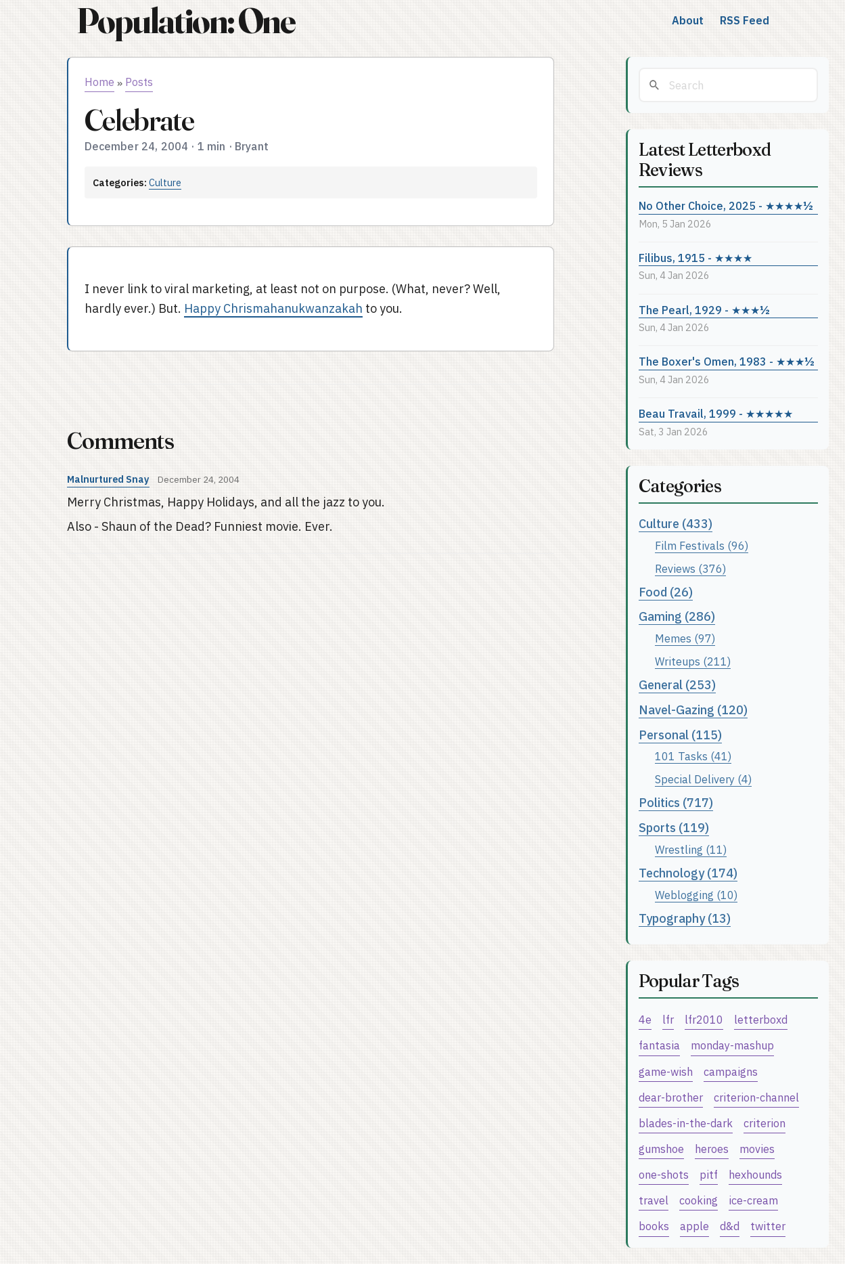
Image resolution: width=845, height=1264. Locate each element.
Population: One (186, 20)
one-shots (664, 1174)
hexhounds (755, 1174)
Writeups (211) (693, 661)
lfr (668, 1019)
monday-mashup (732, 1045)
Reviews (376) (690, 568)
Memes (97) (685, 638)
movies (757, 1148)
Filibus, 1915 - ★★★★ (695, 257)
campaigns (731, 1071)
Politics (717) (676, 802)
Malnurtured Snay (108, 479)
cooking (698, 1200)
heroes (712, 1148)
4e (645, 1019)
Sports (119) (674, 827)
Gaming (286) (677, 616)
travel (653, 1200)
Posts (139, 82)
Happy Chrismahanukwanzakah (273, 308)
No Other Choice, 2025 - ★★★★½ (726, 205)
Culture (165, 182)
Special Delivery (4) (703, 779)
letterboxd (760, 1019)
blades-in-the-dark (686, 1123)
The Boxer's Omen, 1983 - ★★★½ (727, 361)
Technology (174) (688, 873)
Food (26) (666, 592)
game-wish (666, 1071)
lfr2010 (704, 1019)
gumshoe (661, 1148)
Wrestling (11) (691, 849)
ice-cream (753, 1200)
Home (99, 82)
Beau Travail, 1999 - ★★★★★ (716, 413)
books (654, 1226)
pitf (709, 1174)
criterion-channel (756, 1097)
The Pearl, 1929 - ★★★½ (704, 310)
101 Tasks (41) (693, 756)
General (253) (677, 685)
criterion (764, 1123)
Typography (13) (685, 918)
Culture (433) (675, 523)
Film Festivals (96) (701, 545)
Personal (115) (680, 735)
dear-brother (671, 1097)
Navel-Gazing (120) (693, 710)
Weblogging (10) (696, 895)
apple (694, 1226)
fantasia (659, 1045)
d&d (729, 1226)
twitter (767, 1226)
